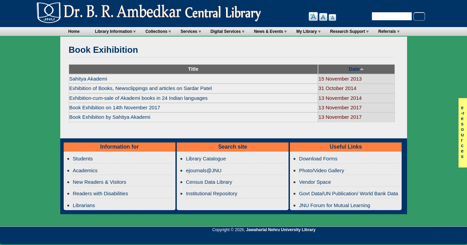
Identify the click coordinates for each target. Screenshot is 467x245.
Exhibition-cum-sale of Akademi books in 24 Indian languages (138, 98)
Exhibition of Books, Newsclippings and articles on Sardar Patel (140, 88)
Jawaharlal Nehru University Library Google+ (406, 238)
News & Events (268, 31)
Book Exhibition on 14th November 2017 (115, 107)
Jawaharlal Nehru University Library (281, 229)
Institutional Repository (211, 193)
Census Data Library (209, 182)
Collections (156, 31)
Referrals (387, 31)
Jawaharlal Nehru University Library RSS (383, 238)
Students (83, 158)
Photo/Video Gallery (321, 170)
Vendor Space (315, 182)
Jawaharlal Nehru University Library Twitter (417, 238)
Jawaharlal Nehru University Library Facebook (429, 238)
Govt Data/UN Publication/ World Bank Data (348, 193)
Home (74, 31)
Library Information (113, 31)
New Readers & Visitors (99, 182)
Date (356, 69)
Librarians (84, 205)
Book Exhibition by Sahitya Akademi (109, 117)
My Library (306, 31)
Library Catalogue (206, 158)
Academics (85, 170)
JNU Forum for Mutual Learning (334, 205)
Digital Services (226, 31)
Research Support (347, 31)
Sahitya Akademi (88, 79)
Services (189, 31)
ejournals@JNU (203, 170)
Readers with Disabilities (100, 193)
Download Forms (318, 158)
